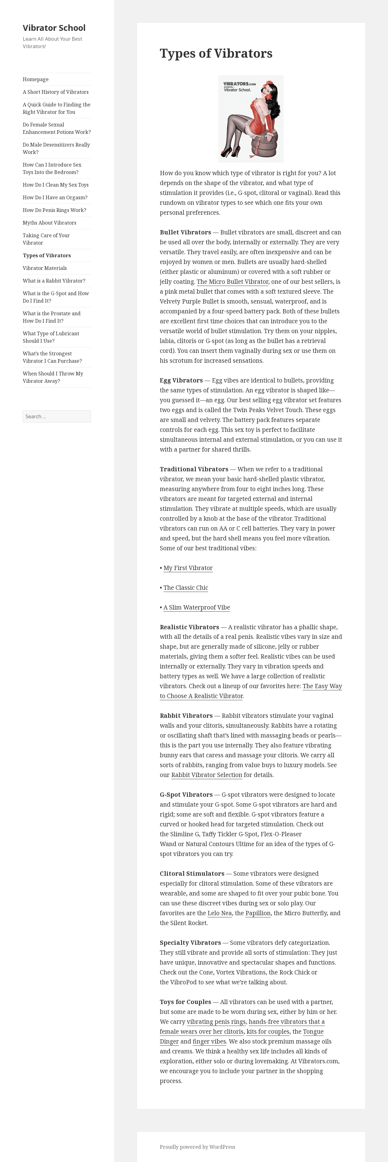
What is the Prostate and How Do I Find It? (52, 317)
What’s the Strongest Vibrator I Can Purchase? (52, 357)
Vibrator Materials (45, 268)
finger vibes (209, 1041)
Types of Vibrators (47, 255)
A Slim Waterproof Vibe (197, 607)
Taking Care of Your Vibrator (46, 239)
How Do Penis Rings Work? (54, 210)
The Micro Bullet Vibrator (232, 282)
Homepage (36, 79)
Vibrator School (54, 27)
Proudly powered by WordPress (197, 1146)
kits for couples (268, 1032)
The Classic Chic (186, 588)
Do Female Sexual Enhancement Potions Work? (57, 128)
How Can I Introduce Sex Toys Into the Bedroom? (52, 168)
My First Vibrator (188, 568)
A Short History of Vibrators (56, 92)
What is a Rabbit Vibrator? (54, 280)
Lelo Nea (220, 913)
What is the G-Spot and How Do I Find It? (56, 297)
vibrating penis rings (216, 1022)
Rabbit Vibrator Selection (206, 775)
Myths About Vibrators (49, 222)
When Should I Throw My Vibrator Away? (53, 377)
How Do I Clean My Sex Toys (56, 184)
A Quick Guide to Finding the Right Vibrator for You (57, 108)
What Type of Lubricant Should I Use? (51, 337)
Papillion (258, 913)
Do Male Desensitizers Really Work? (56, 148)
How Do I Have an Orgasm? (55, 197)
